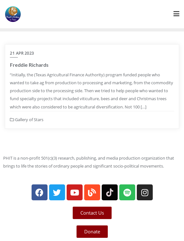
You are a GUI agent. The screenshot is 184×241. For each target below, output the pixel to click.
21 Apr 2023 (22, 53)
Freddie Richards (29, 65)
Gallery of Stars (26, 119)
